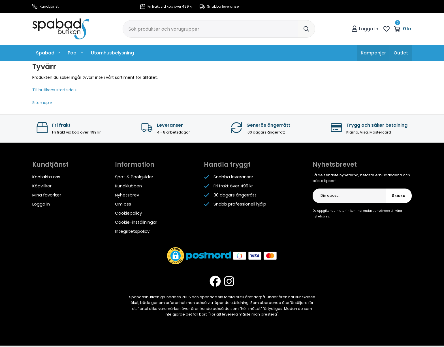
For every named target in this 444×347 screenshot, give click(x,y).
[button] (175, 255)
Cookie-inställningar (136, 222)
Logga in (364, 29)
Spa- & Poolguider (134, 177)
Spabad (48, 53)
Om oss (123, 204)
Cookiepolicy (128, 213)
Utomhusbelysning (112, 53)
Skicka (398, 195)
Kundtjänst (45, 6)
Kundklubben (128, 186)
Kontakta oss (46, 177)
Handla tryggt (227, 164)
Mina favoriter (46, 195)
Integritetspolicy (132, 231)
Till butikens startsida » (54, 90)
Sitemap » (42, 102)
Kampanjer (373, 53)
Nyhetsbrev (127, 195)
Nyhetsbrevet (335, 164)
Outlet (401, 53)
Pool (76, 53)
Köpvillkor (42, 186)
